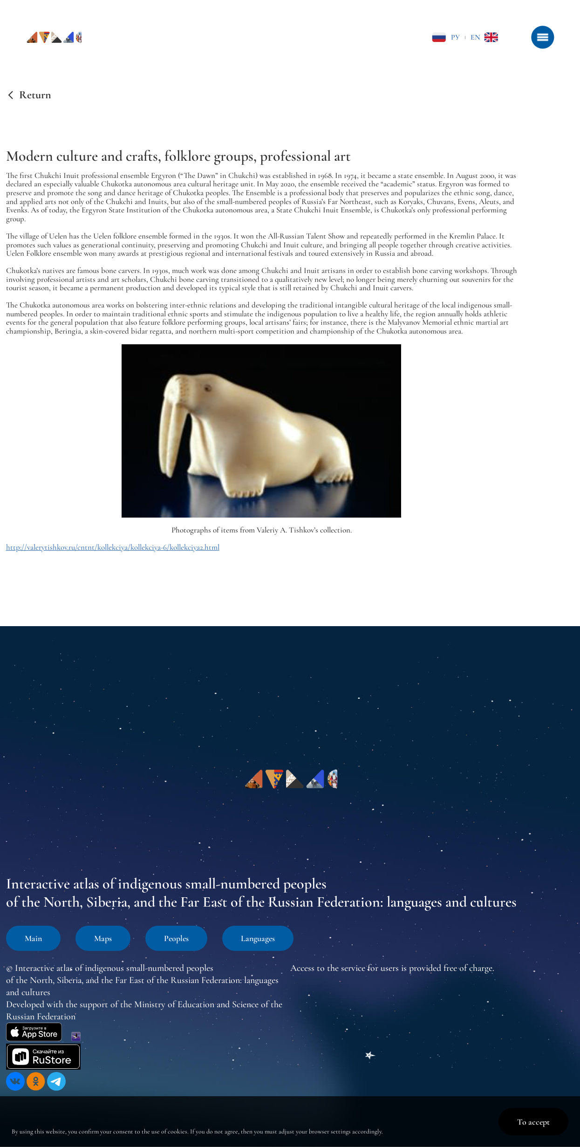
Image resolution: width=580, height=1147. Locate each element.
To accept (533, 1122)
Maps (103, 938)
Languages (258, 938)
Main (33, 938)
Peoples (176, 938)
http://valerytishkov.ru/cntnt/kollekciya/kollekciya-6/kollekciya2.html (112, 547)
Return (35, 95)
